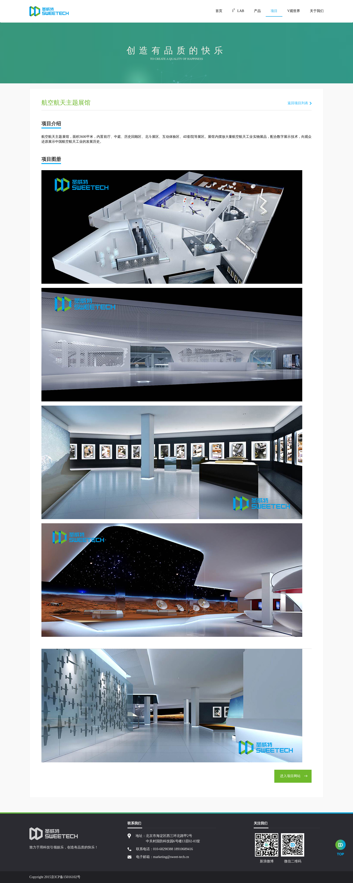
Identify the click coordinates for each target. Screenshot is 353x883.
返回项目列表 (298, 103)
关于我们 (317, 11)
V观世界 (293, 11)
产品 (257, 11)
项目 (274, 11)
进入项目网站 (293, 776)
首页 (218, 11)
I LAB (238, 10)
